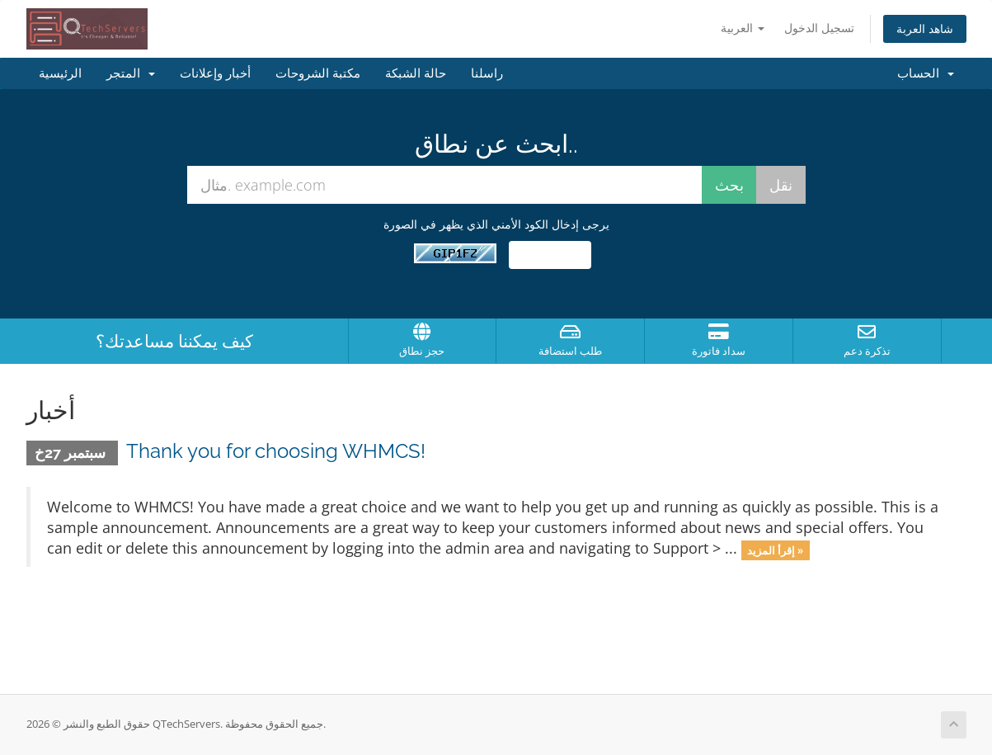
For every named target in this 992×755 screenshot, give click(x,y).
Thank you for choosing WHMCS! (275, 451)
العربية (742, 27)
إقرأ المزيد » (775, 549)
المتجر (130, 73)
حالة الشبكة (415, 73)
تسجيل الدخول (819, 27)
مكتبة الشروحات (317, 73)
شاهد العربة (924, 28)
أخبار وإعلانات (215, 73)
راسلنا (487, 73)
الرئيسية (60, 73)
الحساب (925, 73)
